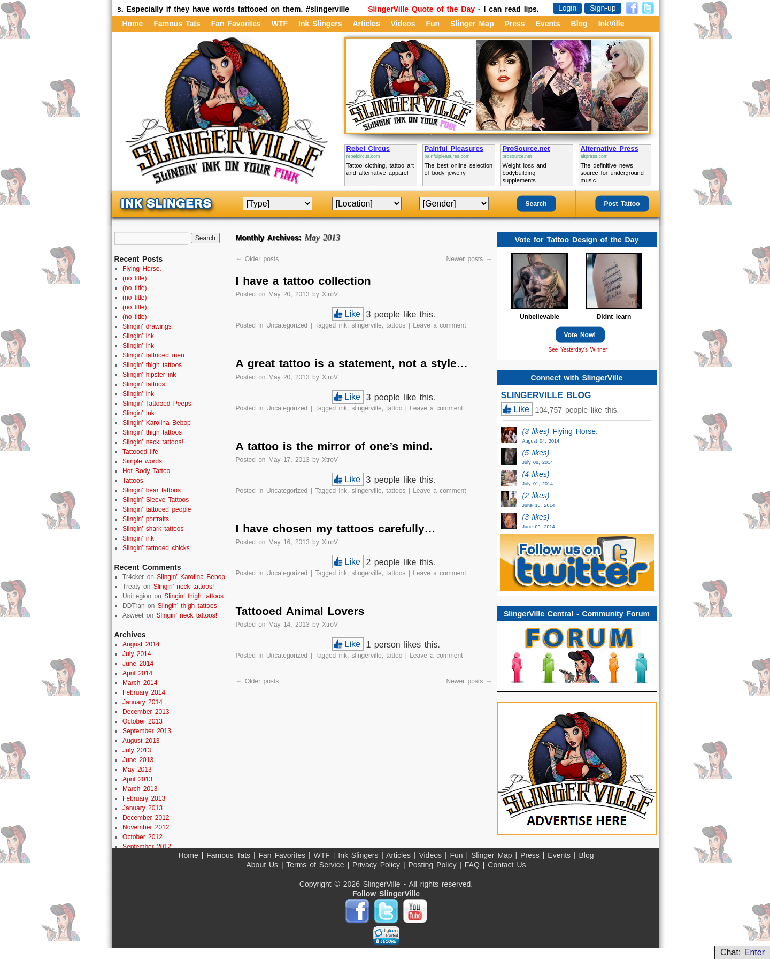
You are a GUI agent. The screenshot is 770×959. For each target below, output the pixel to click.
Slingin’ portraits (145, 519)
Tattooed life (140, 451)
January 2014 (142, 702)
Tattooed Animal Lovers (300, 611)
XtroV (330, 294)
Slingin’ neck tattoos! (152, 442)
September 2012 (146, 846)
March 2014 (139, 683)
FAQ (474, 865)
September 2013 (146, 731)
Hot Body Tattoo (146, 471)
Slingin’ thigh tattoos (152, 365)
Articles (366, 23)
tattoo (394, 408)
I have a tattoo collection (303, 281)
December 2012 (145, 817)
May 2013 (137, 769)
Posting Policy (433, 865)
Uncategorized (286, 325)
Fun (433, 23)
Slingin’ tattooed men (153, 355)
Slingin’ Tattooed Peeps (156, 403)
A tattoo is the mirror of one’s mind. (334, 446)
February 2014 (143, 692)
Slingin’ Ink (138, 413)
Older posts (257, 259)
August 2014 (140, 644)
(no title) (134, 278)
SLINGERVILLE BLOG (546, 395)
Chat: (742, 952)
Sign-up (602, 8)
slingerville (367, 325)
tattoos (395, 325)
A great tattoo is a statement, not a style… (352, 363)
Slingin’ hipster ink (149, 374)
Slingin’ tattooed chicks (156, 548)
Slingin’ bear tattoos (151, 490)
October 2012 (142, 837)
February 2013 (143, 798)
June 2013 (137, 760)
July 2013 (136, 750)
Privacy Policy (377, 865)
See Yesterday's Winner (578, 350)
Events (548, 23)
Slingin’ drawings (147, 326)
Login (567, 8)
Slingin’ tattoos (143, 384)
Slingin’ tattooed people (156, 509)
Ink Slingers (320, 23)
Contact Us (507, 865)
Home (132, 23)
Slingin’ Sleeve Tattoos (155, 500)
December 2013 (145, 712)
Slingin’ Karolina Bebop (156, 423)
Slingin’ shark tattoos (152, 528)
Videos (403, 23)
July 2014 (136, 654)
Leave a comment (439, 325)
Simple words (142, 461)
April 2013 (137, 779)
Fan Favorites (236, 23)
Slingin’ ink (138, 336)
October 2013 (142, 721)
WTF (280, 23)
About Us (263, 865)
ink (343, 325)
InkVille (611, 23)
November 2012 (145, 827)
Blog (579, 23)
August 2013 (140, 740)
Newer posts (469, 259)
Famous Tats (176, 23)
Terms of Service (316, 865)
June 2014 (137, 663)
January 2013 (142, 808)
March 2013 (139, 789)
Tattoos (132, 480)
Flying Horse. (141, 268)
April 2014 (137, 673)
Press (514, 23)
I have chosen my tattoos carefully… (336, 528)
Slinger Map (472, 23)
